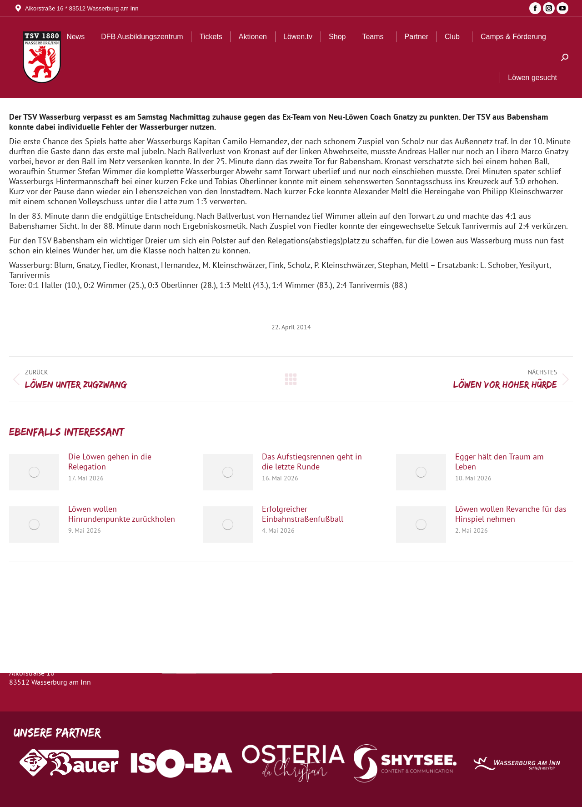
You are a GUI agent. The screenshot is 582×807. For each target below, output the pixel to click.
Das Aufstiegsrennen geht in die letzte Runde (312, 462)
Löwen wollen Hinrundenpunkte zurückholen (121, 514)
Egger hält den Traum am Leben (499, 462)
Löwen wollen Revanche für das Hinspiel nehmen (511, 514)
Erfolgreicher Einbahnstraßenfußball (302, 514)
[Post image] (34, 472)
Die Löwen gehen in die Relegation (109, 462)
